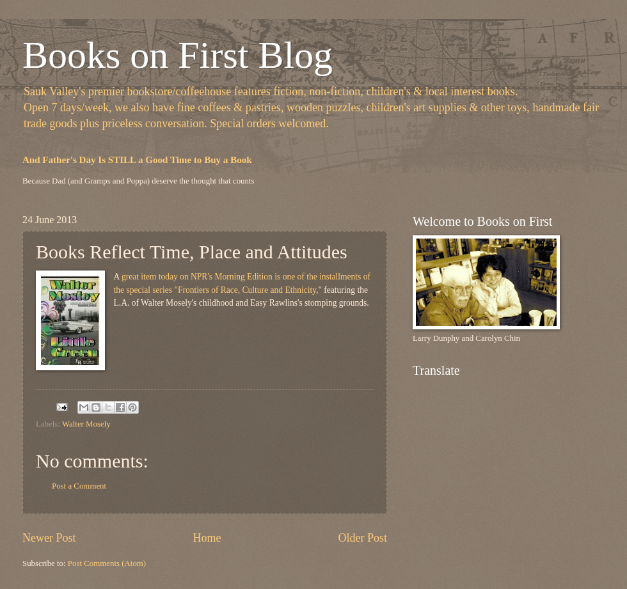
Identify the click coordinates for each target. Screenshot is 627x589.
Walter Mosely (86, 424)
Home (207, 537)
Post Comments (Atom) (107, 563)
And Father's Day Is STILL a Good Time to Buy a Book (137, 160)
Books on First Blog (177, 55)
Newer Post (49, 537)
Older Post (362, 537)
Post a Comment (79, 486)
